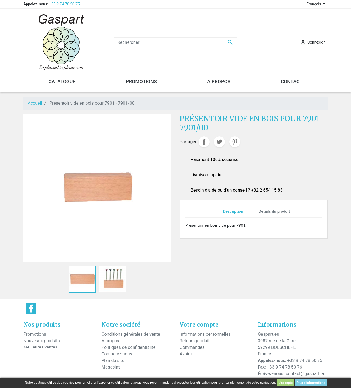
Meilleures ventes (40, 347)
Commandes (192, 347)
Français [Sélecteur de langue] (314, 4)
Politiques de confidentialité (128, 347)
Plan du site (112, 360)
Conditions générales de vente (130, 334)
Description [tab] (233, 211)
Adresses (189, 360)
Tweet (219, 141)
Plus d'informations (310, 383)
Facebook (31, 308)
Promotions (34, 334)
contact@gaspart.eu (305, 373)
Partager (204, 141)
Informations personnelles (205, 334)
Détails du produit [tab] (274, 211)
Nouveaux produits (41, 340)
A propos (110, 340)
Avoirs (186, 354)
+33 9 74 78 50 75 (64, 4)
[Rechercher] (175, 42)
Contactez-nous (116, 354)
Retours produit (195, 340)
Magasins (111, 367)
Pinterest (234, 141)
